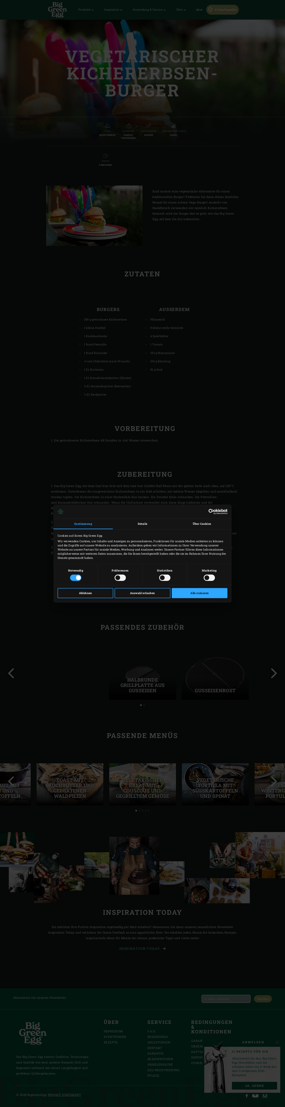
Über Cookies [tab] (202, 524)
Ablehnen (85, 593)
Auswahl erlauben (142, 593)
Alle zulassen (199, 593)
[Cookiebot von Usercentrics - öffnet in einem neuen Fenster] (210, 511)
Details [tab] (142, 524)
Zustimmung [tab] (83, 524)
